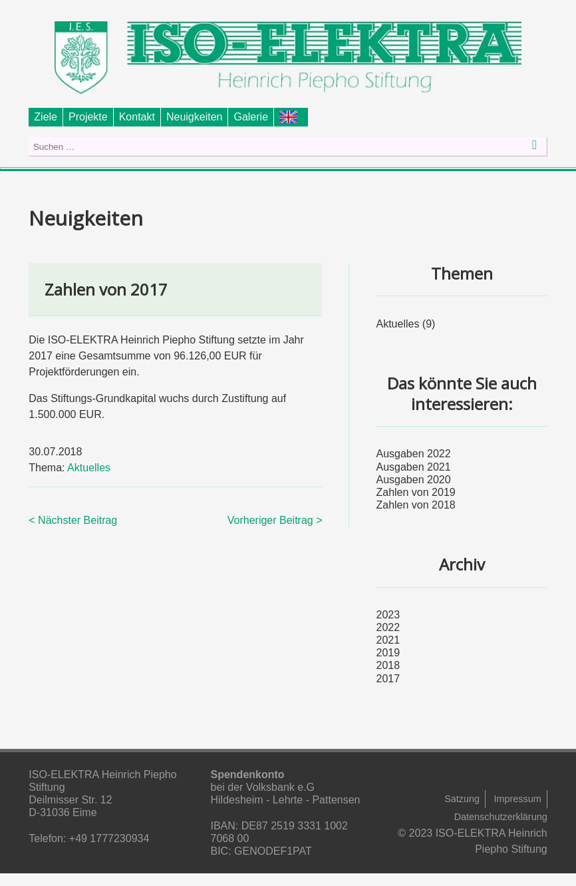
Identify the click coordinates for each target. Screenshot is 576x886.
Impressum (517, 798)
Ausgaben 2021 (413, 467)
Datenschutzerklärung (500, 816)
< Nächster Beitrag (73, 520)
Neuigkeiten (194, 116)
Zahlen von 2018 (415, 505)
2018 (388, 665)
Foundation (291, 116)
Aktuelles (88, 467)
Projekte (88, 116)
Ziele (45, 116)
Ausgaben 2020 (413, 479)
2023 (388, 614)
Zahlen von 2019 (415, 492)
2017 (388, 678)
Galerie (250, 116)
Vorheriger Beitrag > (275, 520)
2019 (388, 652)
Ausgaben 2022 (413, 453)
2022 (388, 627)
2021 (388, 640)
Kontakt (137, 116)
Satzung (462, 798)
